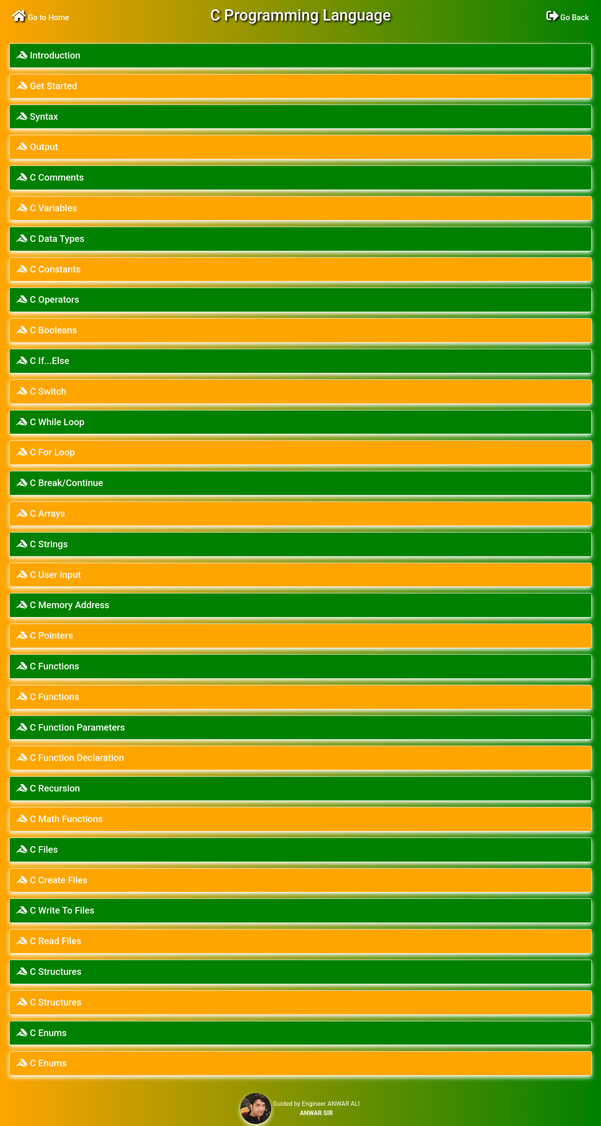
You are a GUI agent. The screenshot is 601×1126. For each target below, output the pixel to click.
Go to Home (40, 17)
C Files (37, 849)
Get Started (46, 86)
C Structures (48, 971)
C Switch (41, 391)
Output (37, 146)
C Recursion (48, 788)
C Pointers (44, 635)
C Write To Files (55, 910)
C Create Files (52, 880)
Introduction (48, 55)
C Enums (41, 1033)
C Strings (42, 544)
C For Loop (45, 452)
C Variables (46, 208)
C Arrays (40, 513)
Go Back (567, 17)
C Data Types (50, 238)
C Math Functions (59, 819)
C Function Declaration (70, 757)
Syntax (37, 116)
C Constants (48, 269)
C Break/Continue (59, 483)
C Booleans (46, 330)
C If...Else (42, 360)
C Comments (50, 177)
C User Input (48, 574)
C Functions (47, 666)
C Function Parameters (70, 727)
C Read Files (48, 941)
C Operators (47, 299)
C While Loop (50, 422)
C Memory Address (62, 605)
